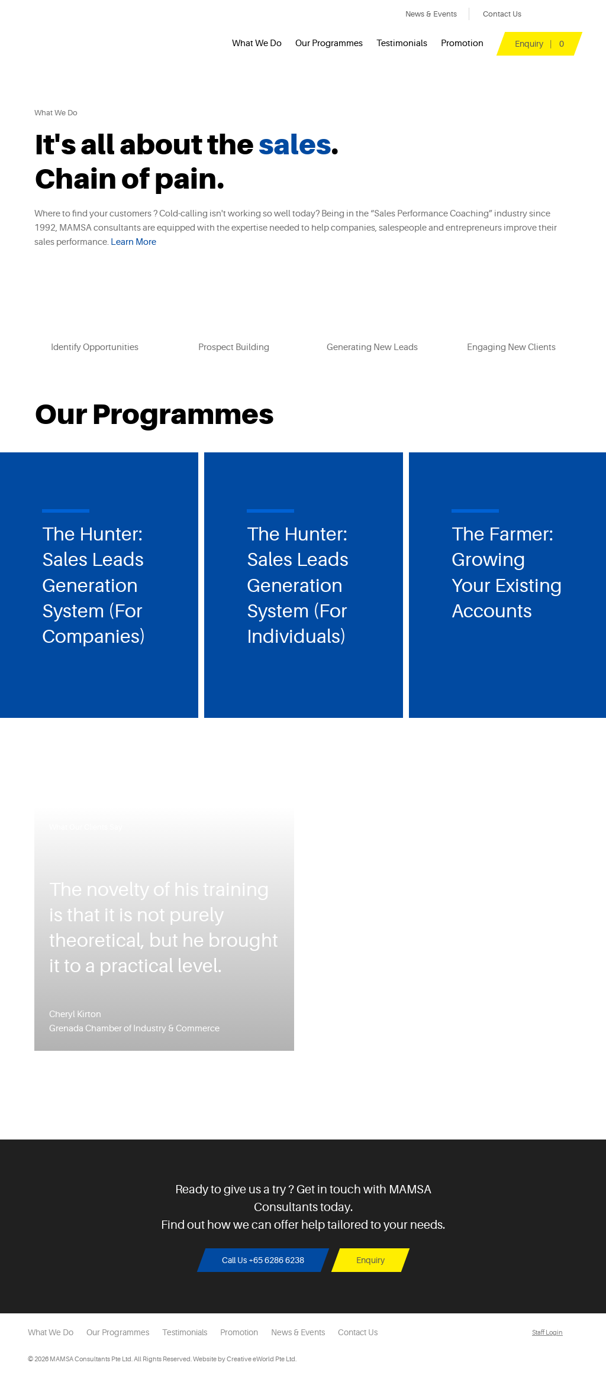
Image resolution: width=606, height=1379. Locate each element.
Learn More (133, 242)
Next (583, 589)
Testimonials (401, 43)
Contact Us (502, 13)
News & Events (431, 13)
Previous (23, 589)
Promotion (462, 43)
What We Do (257, 43)
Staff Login (547, 1332)
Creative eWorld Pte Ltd (261, 1359)
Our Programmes (329, 43)
